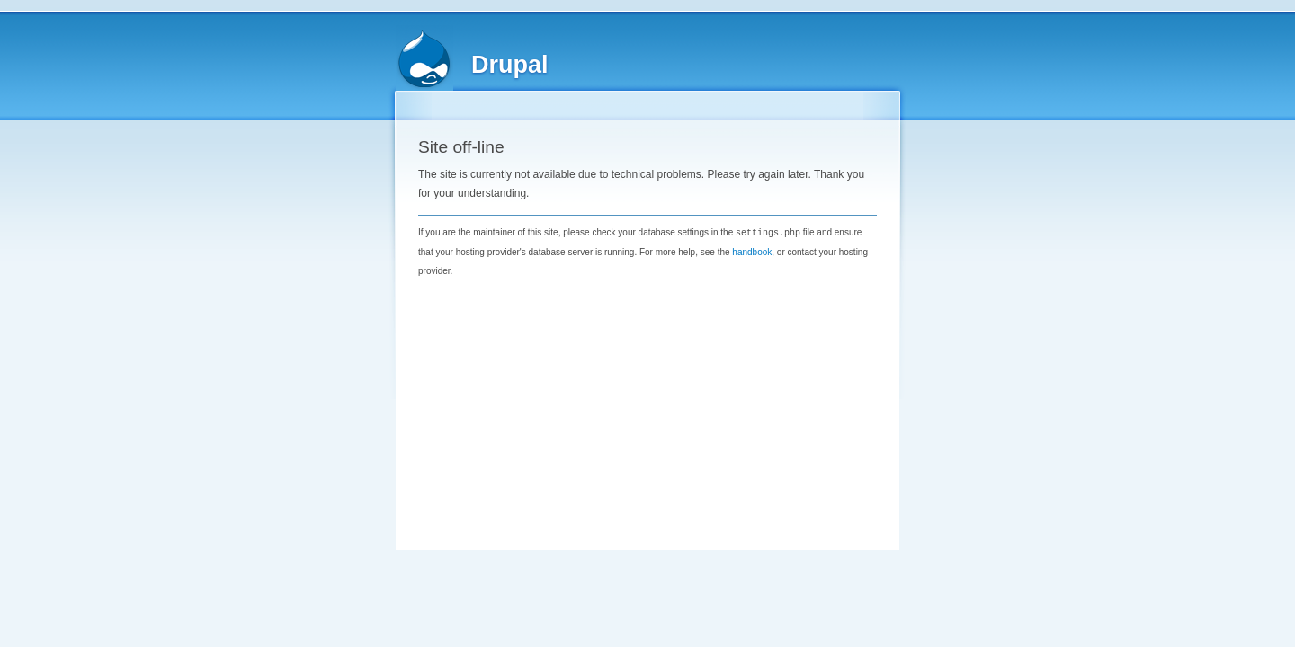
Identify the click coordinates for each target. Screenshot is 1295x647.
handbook (752, 251)
